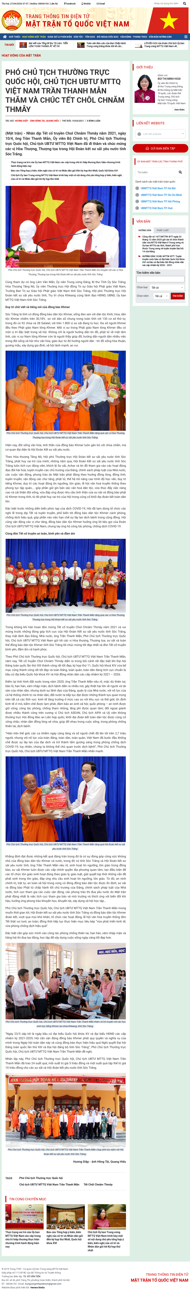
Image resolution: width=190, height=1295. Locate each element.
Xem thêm (179, 109)
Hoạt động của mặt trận (21, 55)
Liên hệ (54, 3)
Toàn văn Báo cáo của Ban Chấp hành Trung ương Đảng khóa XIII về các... (106, 45)
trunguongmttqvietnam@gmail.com (43, 1284)
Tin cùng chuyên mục (27, 1199)
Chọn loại (142, 287)
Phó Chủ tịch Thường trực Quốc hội (41, 1178)
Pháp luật (163, 230)
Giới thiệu (144, 67)
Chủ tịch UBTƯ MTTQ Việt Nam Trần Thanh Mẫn (49, 1184)
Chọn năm (143, 295)
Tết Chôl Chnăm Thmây (98, 1184)
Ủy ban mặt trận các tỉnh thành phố (160, 161)
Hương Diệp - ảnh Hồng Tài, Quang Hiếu (37, 121)
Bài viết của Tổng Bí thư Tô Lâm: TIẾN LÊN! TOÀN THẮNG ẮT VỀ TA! (48, 45)
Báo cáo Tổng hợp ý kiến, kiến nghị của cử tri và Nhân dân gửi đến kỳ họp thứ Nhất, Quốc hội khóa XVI (65, 1238)
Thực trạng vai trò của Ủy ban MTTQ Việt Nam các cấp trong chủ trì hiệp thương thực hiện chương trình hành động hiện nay (23, 1239)
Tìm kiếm (178, 296)
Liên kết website (150, 123)
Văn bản (143, 221)
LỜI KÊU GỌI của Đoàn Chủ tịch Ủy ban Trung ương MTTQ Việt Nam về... (164, 45)
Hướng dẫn (144, 230)
